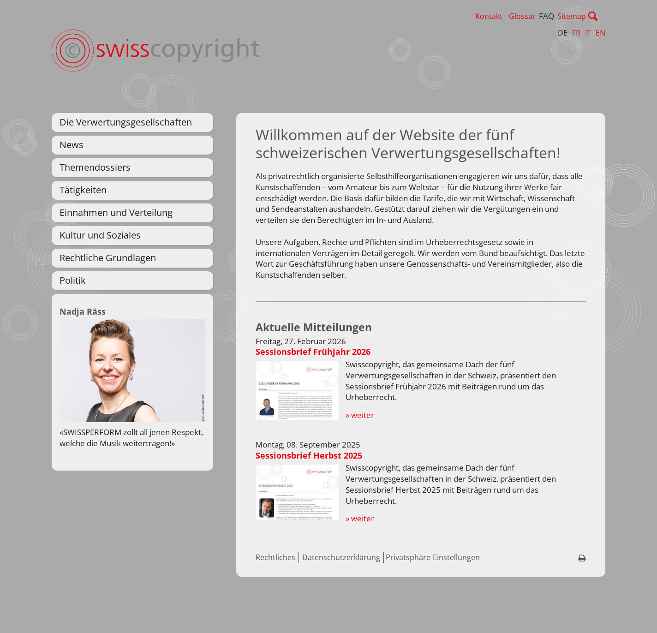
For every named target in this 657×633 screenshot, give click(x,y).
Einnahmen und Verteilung (116, 212)
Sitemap (591, 16)
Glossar (541, 16)
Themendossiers (95, 167)
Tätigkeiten (83, 190)
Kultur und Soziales (100, 235)
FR (576, 33)
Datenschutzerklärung (341, 595)
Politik (73, 280)
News (72, 144)
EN (600, 33)
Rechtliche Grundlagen (108, 257)
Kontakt (508, 16)
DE (562, 33)
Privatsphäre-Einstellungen (433, 595)
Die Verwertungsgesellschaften (126, 122)
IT (588, 33)
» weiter (360, 453)
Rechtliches (275, 595)
